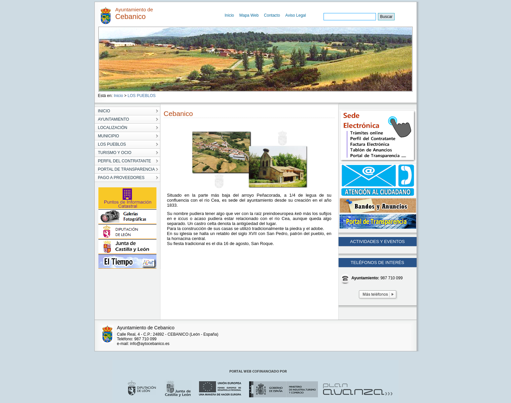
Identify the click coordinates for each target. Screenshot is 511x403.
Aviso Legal (295, 15)
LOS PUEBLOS (142, 95)
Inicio (229, 15)
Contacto (272, 15)
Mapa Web (249, 15)
